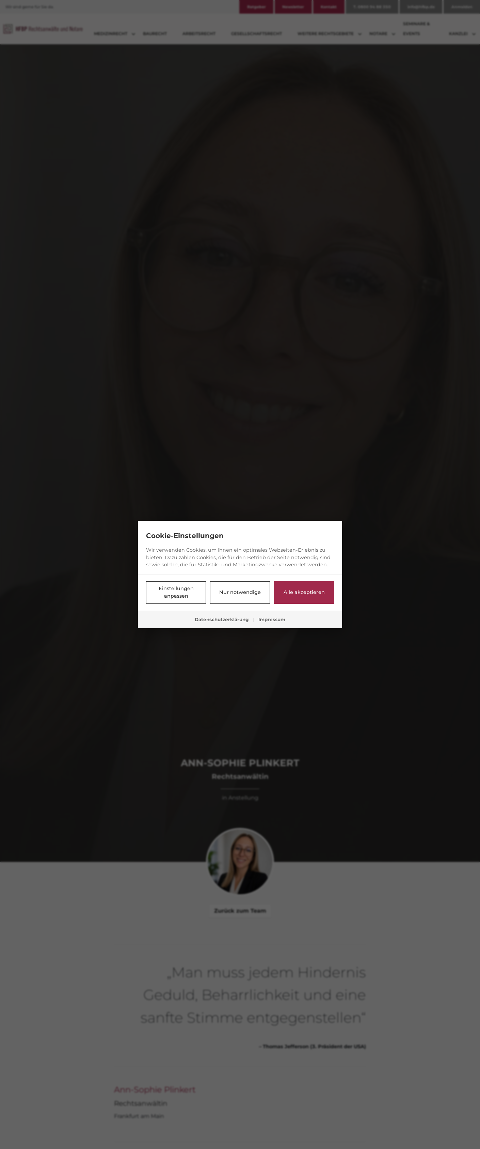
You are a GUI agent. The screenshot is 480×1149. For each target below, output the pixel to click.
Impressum (271, 619)
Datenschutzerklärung (222, 619)
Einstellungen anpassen (176, 592)
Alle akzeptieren (304, 592)
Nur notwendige (240, 592)
